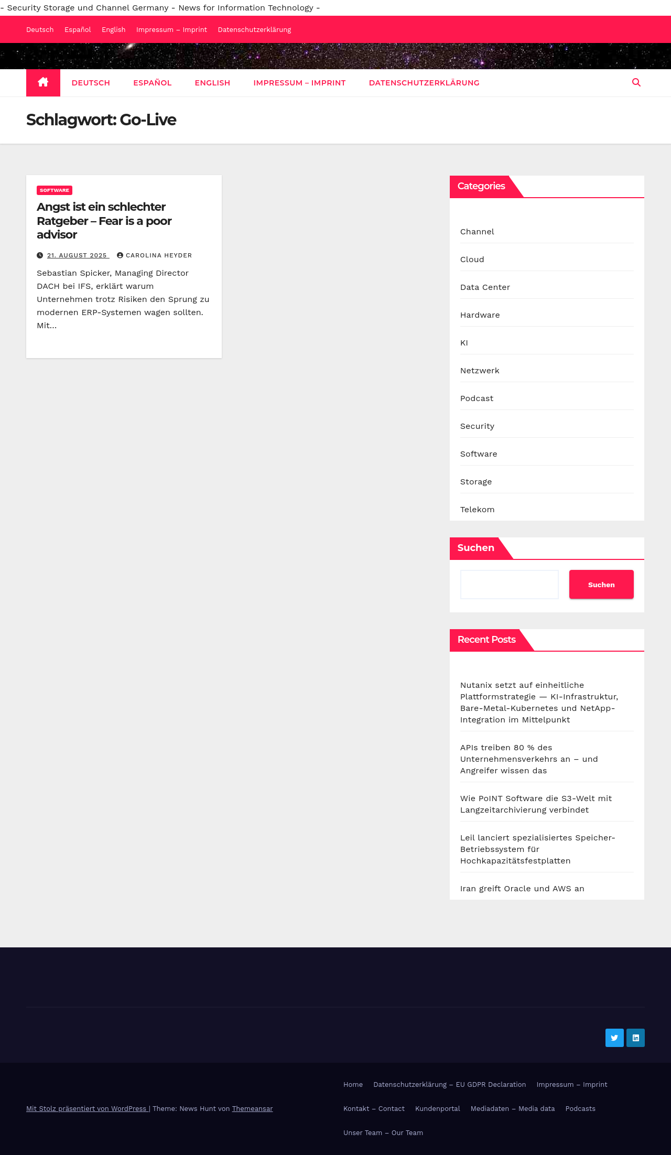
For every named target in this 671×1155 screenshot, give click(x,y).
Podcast (477, 398)
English (114, 30)
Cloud (472, 259)
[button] (636, 83)
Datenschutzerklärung (254, 30)
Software (54, 190)
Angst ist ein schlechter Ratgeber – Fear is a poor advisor (104, 221)
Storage (476, 482)
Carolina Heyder (154, 255)
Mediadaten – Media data (513, 1109)
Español (77, 30)
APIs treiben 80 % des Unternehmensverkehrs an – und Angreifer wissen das (529, 758)
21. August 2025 (78, 255)
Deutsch (40, 30)
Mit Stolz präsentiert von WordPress (87, 1109)
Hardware (480, 315)
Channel (477, 231)
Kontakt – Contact (374, 1109)
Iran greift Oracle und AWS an (522, 888)
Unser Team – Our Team (383, 1133)
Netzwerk (480, 370)
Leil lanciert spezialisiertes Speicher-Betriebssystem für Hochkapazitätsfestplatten (538, 849)
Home (353, 1084)
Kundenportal (437, 1109)
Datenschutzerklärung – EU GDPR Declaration (449, 1084)
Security (477, 426)
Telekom (477, 509)
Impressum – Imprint (171, 30)
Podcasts (581, 1109)
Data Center (485, 287)
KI (464, 343)
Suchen (476, 548)
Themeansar (252, 1109)
